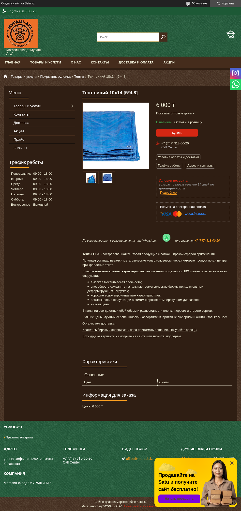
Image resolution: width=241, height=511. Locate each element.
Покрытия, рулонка (55, 76)
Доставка (21, 123)
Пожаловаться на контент (141, 506)
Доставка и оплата (136, 62)
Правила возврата (19, 437)
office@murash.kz (140, 459)
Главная (12, 62)
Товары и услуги (45, 62)
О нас (76, 62)
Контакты (100, 62)
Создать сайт (10, 3)
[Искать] (163, 37)
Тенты (79, 76)
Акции (169, 62)
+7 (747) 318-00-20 (207, 240)
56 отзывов (199, 3)
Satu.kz (141, 502)
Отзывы (20, 148)
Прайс (19, 139)
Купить (177, 133)
